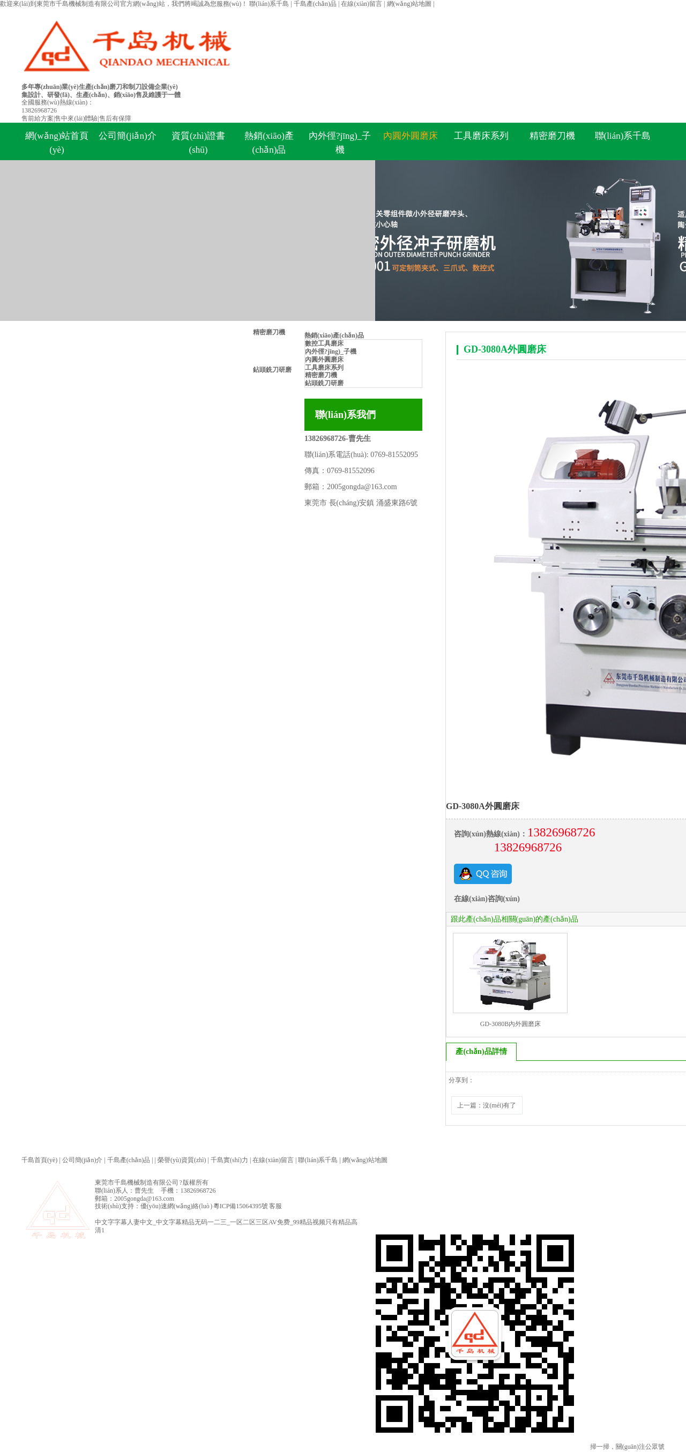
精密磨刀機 (269, 332)
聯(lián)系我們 (345, 414)
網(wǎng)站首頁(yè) (57, 143)
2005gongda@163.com (362, 487)
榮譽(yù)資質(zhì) (182, 1161)
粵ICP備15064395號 (241, 1207)
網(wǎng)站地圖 (410, 4)
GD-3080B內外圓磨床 (510, 1024)
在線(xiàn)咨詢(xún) (487, 899)
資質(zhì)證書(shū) (198, 143)
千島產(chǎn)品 (316, 4)
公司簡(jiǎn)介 (127, 136)
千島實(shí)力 (229, 1161)
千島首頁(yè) (39, 1161)
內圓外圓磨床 (410, 136)
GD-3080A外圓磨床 (505, 349)
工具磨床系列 (481, 136)
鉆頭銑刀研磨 (272, 369)
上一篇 (489, 1106)
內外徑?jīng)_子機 (340, 143)
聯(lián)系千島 (269, 4)
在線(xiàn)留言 (362, 4)
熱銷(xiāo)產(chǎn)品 (269, 143)
